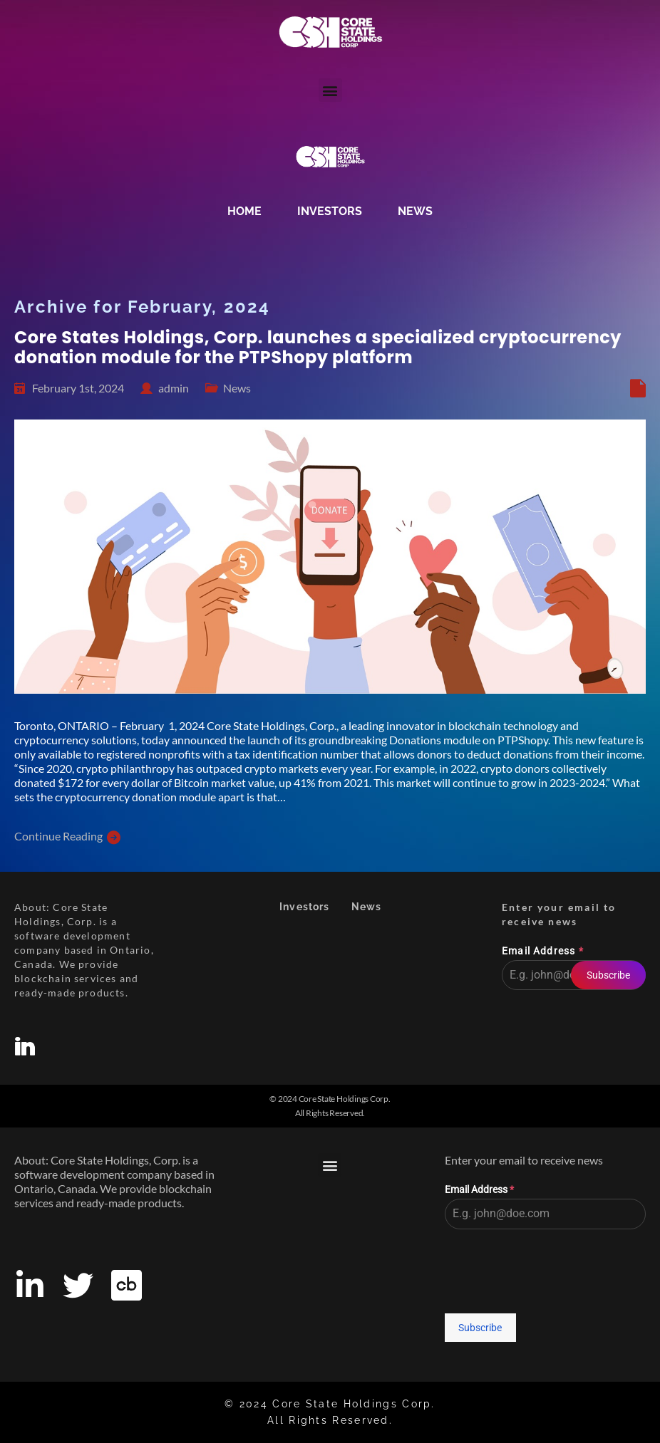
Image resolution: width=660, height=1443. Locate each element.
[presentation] (574, 1032)
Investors (329, 211)
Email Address (543, 951)
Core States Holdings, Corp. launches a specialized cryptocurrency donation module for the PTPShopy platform (318, 347)
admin (173, 388)
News (415, 211)
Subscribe (608, 975)
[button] (330, 90)
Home (244, 211)
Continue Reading (58, 836)
